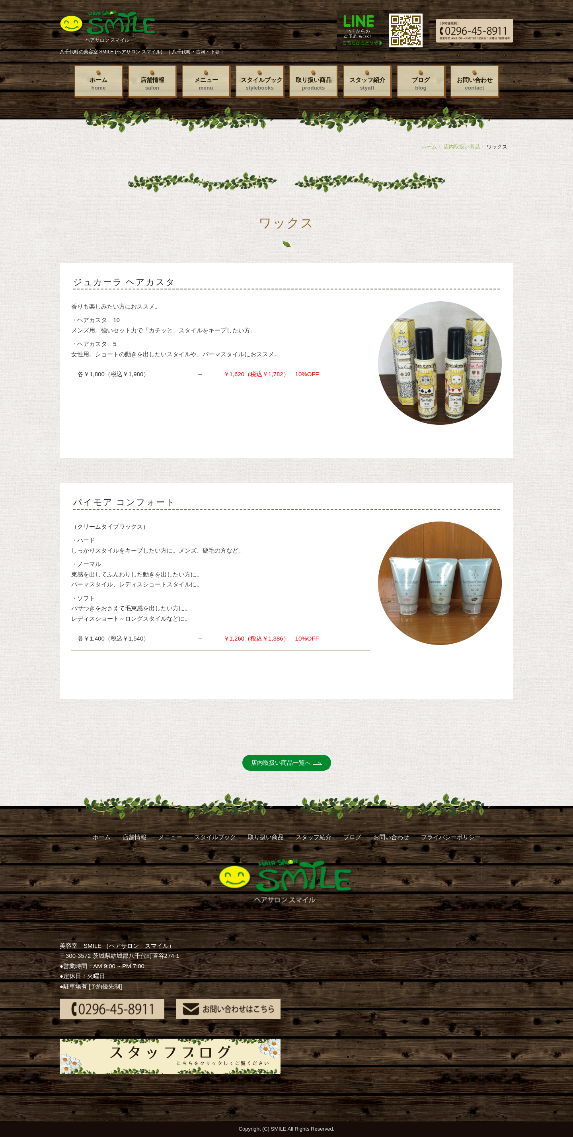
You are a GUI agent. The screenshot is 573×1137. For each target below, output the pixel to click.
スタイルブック (262, 83)
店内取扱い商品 (462, 147)
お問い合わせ (475, 83)
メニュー (206, 83)
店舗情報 (152, 83)
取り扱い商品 (313, 83)
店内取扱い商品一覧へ (281, 762)
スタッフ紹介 (367, 83)
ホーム (98, 83)
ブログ (421, 83)
